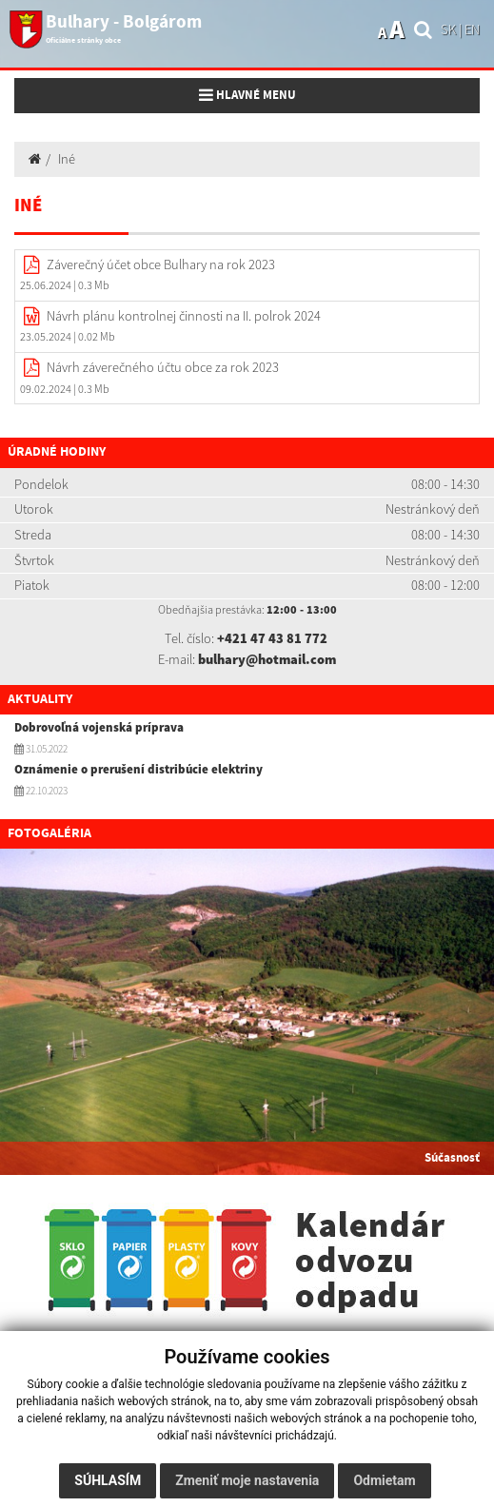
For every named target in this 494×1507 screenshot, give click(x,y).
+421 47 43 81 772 (272, 638)
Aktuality (40, 699)
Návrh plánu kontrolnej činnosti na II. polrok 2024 (184, 315)
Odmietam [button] (384, 1480)
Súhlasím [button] (107, 1480)
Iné (66, 158)
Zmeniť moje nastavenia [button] (247, 1480)
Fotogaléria (49, 833)
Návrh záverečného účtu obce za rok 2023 (163, 367)
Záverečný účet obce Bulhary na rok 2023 (161, 264)
